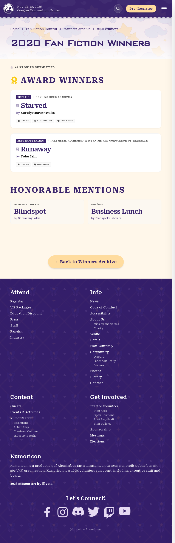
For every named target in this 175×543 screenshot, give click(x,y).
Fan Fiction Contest (41, 29)
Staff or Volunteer (104, 406)
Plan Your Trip (101, 346)
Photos (95, 371)
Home (14, 29)
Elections (97, 441)
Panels (15, 331)
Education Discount (26, 313)
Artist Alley (21, 427)
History (96, 377)
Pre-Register (141, 8)
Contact (96, 383)
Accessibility (100, 313)
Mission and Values (106, 324)
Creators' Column (26, 431)
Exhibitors (21, 422)
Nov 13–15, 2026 (29, 6)
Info (96, 292)
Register (16, 301)
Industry (17, 337)
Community (99, 352)
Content (21, 397)
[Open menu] (164, 8)
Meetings (97, 435)
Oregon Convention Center (38, 10)
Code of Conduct (103, 307)
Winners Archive (77, 29)
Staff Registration (105, 419)
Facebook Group (105, 361)
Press (14, 319)
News (94, 301)
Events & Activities (25, 412)
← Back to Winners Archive (86, 261)
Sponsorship (100, 429)
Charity (99, 328)
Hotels (95, 340)
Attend (19, 292)
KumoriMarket (21, 418)
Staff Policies (102, 423)
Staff (14, 325)
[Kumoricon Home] (8, 8)
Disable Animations (85, 529)
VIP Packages (20, 307)
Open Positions (104, 415)
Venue (95, 334)
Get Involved (108, 397)
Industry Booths (25, 435)
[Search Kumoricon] (118, 8)
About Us (97, 319)
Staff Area (100, 410)
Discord (99, 356)
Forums (99, 365)
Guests (16, 406)
